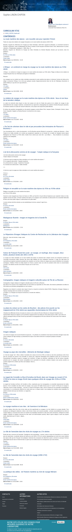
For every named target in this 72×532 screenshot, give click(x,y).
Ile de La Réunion (7, 323)
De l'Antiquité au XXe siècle (10, 240)
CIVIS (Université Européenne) (43, 519)
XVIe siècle (6, 268)
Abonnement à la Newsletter (8, 499)
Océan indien (6, 58)
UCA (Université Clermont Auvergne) (44, 499)
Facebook (4, 506)
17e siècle (5, 86)
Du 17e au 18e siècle (8, 176)
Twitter (3, 503)
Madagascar (6, 225)
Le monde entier (7, 244)
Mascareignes (6, 299)
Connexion (22, 505)
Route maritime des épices (10, 117)
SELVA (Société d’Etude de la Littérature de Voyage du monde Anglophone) (52, 517)
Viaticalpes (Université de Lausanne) (44, 510)
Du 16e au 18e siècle (8, 205)
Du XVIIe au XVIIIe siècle (9, 365)
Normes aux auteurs (24, 503)
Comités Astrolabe (23, 501)
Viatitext (38, 512)
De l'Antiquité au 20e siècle (10, 476)
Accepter (54, 522)
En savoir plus (8, 62)
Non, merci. (61, 522)
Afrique (5, 89)
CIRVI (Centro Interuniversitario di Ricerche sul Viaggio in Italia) (49, 515)
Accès (3, 497)
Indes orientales (7, 271)
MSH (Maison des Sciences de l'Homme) (45, 506)
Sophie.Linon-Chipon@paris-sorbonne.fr (58, 24)
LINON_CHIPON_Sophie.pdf (12, 33)
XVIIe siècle (6, 419)
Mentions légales (23, 508)
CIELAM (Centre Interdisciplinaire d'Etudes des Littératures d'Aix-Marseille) (52, 497)
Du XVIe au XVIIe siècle (9, 55)
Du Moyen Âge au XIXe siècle (10, 222)
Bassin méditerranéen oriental (10, 397)
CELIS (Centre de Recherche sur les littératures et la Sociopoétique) (50, 508)
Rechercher (22, 499)
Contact (3, 501)
